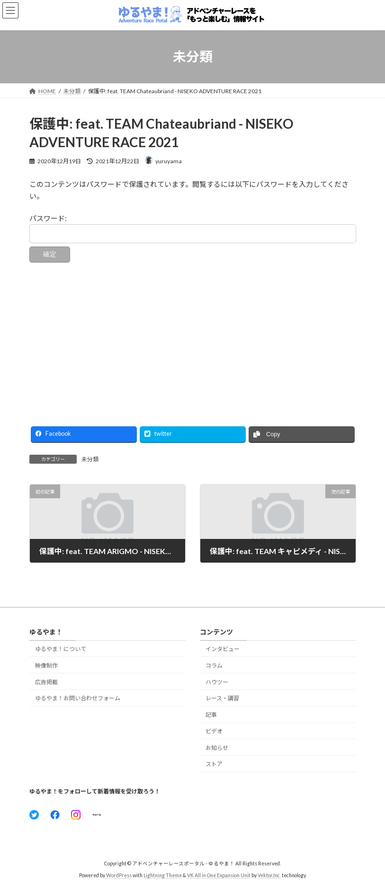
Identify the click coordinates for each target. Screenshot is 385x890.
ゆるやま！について (60, 648)
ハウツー (217, 682)
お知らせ (217, 747)
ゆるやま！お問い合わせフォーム (77, 698)
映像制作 (46, 665)
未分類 (89, 459)
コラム (214, 665)
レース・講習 (222, 698)
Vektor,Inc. (269, 875)
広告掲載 (46, 682)
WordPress (119, 875)
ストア (214, 764)
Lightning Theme (162, 875)
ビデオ (214, 731)
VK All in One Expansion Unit (219, 875)
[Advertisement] (192, 339)
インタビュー (223, 648)
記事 (211, 714)
